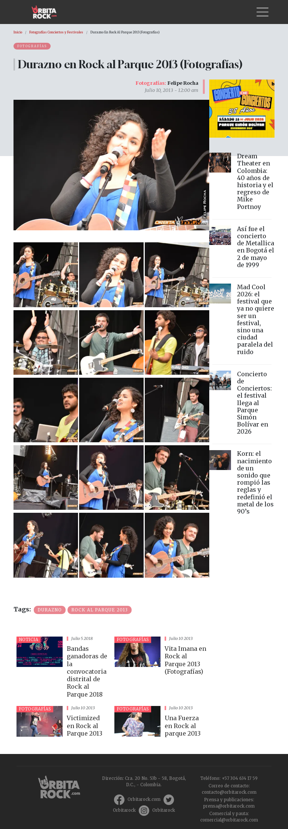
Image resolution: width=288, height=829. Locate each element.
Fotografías (32, 46)
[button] (46, 274)
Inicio (18, 32)
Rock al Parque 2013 (99, 610)
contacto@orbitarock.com (229, 792)
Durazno (50, 610)
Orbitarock (124, 810)
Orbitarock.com (144, 799)
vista (62, 668)
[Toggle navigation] (262, 12)
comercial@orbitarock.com (229, 820)
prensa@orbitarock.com (229, 806)
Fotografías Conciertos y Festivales (56, 32)
